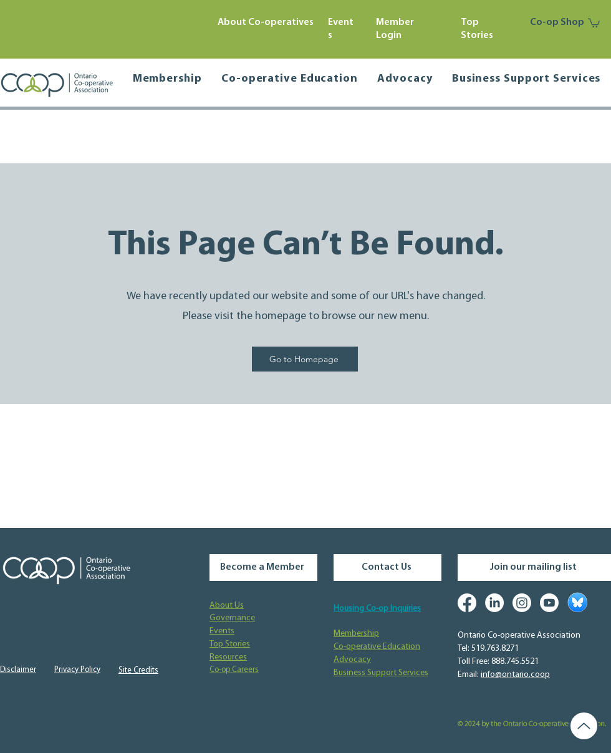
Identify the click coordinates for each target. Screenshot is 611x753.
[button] (594, 22)
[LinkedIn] (494, 602)
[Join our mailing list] (534, 567)
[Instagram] (521, 602)
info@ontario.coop (515, 674)
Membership (356, 633)
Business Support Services (381, 673)
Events (221, 631)
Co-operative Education (377, 646)
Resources (228, 657)
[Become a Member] (263, 567)
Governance (232, 618)
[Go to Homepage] (305, 359)
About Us (226, 605)
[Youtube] (549, 602)
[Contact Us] (387, 567)
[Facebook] (467, 602)
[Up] (584, 726)
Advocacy (352, 659)
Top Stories (229, 644)
